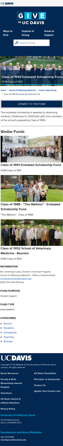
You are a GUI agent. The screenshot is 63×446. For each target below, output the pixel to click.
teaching (9, 337)
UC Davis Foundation (45, 373)
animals (8, 341)
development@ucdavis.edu (13, 439)
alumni (8, 323)
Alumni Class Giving (47, 90)
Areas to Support (49, 33)
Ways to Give (7, 33)
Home (3, 90)
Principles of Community (47, 379)
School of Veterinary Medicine (22, 90)
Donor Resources (9, 373)
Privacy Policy (8, 408)
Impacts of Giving (28, 33)
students (9, 328)
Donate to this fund (32, 104)
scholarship (10, 332)
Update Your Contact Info (47, 391)
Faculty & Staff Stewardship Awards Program (11, 383)
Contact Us (40, 385)
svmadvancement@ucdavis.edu (16, 278)
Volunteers (6, 393)
